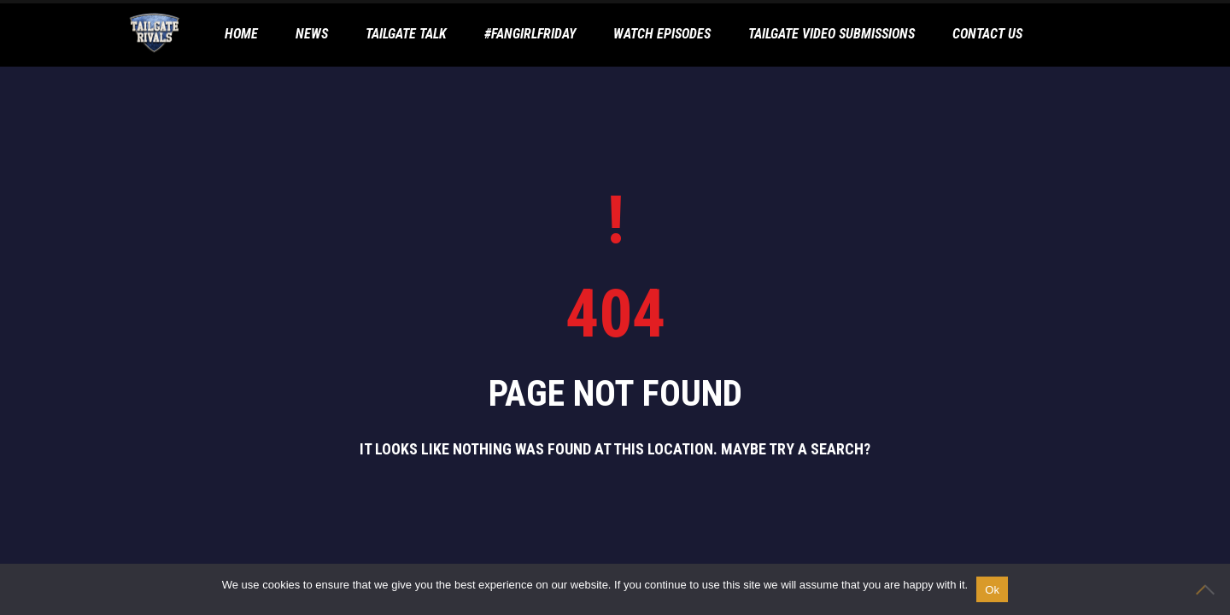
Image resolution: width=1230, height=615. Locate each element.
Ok (992, 589)
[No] (1208, 589)
